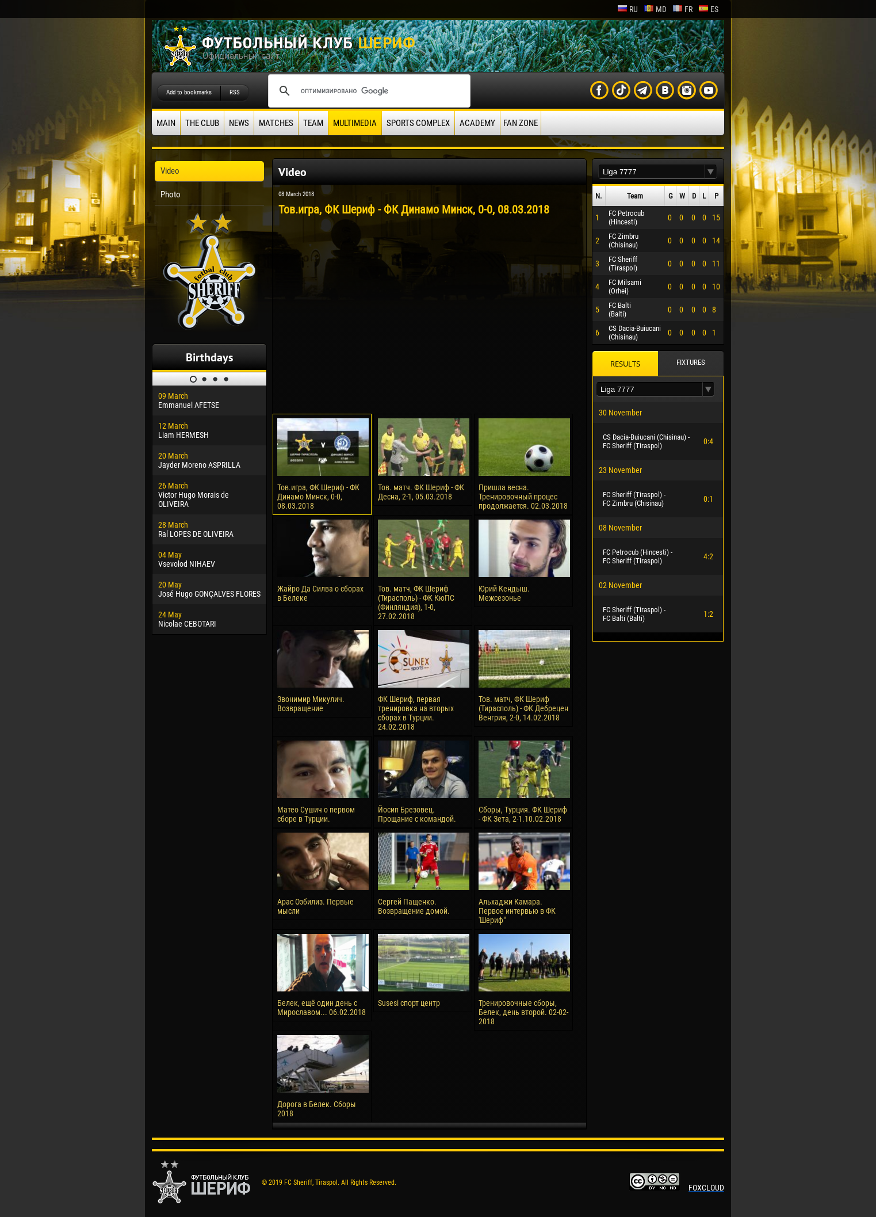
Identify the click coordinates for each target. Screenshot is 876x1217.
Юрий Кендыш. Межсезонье (504, 593)
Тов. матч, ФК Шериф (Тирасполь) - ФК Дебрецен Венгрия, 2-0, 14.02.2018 (523, 708)
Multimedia (355, 123)
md (655, 9)
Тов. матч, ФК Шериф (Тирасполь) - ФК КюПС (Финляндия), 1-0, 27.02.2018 (416, 602)
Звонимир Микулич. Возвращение (311, 704)
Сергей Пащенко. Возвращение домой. (414, 906)
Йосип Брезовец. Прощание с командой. (417, 814)
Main (165, 123)
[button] (711, 172)
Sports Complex (418, 123)
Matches (276, 123)
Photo (170, 194)
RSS (234, 92)
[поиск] (367, 91)
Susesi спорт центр (409, 1003)
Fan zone (520, 123)
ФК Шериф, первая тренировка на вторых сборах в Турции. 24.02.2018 (416, 713)
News (239, 123)
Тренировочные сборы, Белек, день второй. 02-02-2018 (523, 1012)
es (708, 9)
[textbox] (651, 172)
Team (313, 123)
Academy (477, 123)
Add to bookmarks (189, 92)
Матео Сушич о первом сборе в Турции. (316, 814)
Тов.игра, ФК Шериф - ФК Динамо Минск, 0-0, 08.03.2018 (318, 496)
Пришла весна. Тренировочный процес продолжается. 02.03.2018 (523, 496)
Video (169, 171)
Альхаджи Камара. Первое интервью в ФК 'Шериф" (517, 911)
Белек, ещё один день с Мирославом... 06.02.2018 (321, 1007)
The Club (202, 123)
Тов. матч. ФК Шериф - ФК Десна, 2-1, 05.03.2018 (421, 492)
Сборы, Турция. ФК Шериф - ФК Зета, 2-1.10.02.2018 (523, 814)
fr (682, 9)
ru (627, 9)
